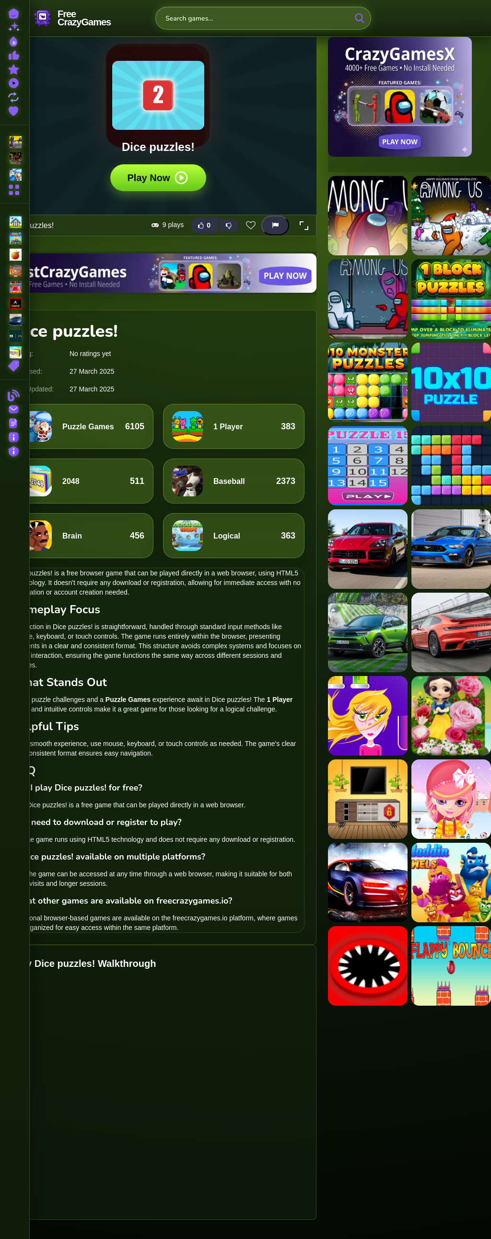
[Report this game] (275, 225)
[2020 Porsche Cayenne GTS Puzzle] (368, 549)
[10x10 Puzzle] (451, 382)
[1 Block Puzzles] (451, 299)
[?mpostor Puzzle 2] (451, 215)
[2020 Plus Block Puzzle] (451, 465)
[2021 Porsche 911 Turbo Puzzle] (451, 632)
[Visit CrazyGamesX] (409, 97)
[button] (304, 225)
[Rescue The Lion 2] (368, 799)
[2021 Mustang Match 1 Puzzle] (451, 549)
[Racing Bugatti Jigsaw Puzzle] (368, 882)
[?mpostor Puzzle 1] (368, 215)
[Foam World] (368, 716)
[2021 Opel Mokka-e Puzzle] (368, 632)
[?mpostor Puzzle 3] (368, 299)
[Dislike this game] (228, 225)
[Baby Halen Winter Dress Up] (451, 799)
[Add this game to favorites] (250, 226)
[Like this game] (204, 225)
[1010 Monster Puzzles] (368, 382)
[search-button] (359, 18)
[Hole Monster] (368, 966)
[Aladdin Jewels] (451, 882)
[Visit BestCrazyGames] (158, 273)
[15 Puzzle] (368, 465)
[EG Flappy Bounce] (451, 966)
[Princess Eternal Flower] (451, 716)
